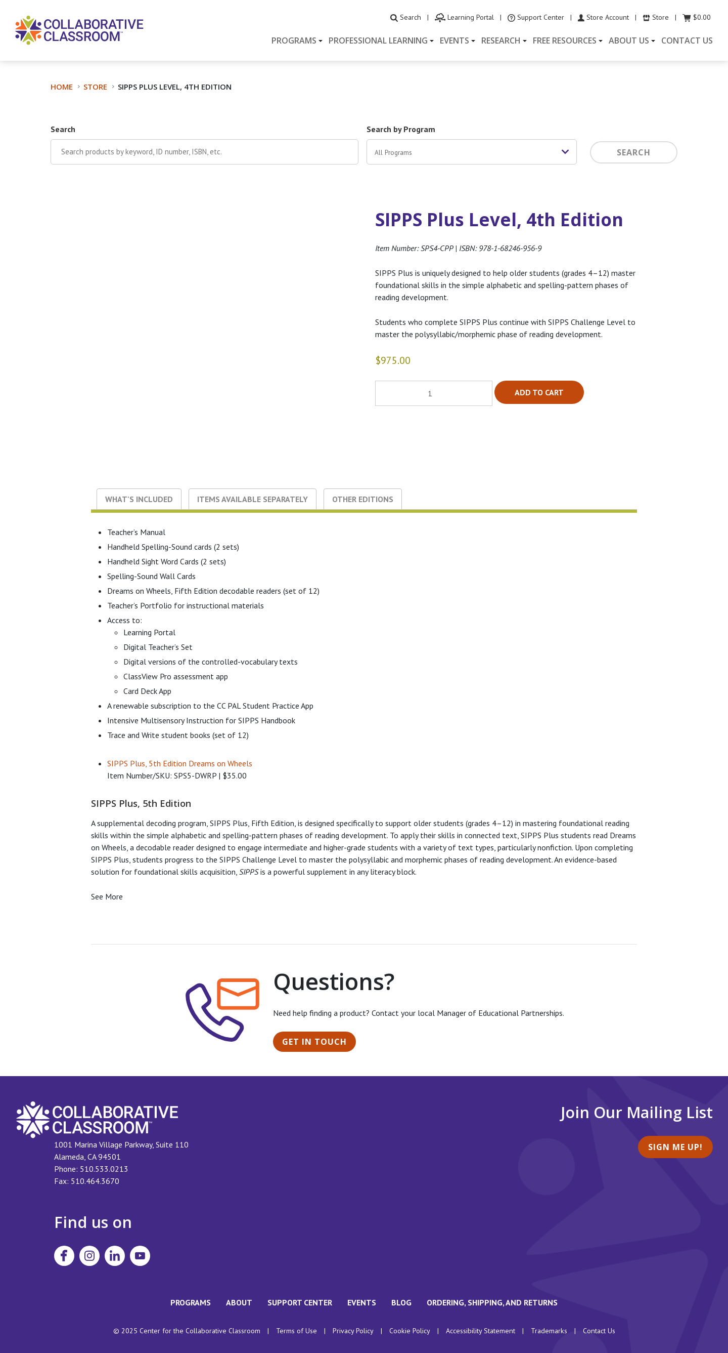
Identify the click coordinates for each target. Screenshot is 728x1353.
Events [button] (454, 40)
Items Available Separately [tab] (252, 499)
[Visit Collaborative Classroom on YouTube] (140, 1256)
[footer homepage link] (97, 1119)
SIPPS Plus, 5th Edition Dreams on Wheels (179, 763)
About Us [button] (629, 40)
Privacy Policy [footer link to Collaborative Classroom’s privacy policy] (353, 1330)
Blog (401, 1302)
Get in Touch (314, 1041)
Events (361, 1302)
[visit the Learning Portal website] (464, 17)
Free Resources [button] (565, 40)
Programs (190, 1302)
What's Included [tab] (139, 499)
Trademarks (549, 1330)
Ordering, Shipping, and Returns (492, 1302)
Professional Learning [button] (378, 40)
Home (62, 86)
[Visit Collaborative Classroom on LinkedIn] (115, 1256)
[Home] (79, 29)
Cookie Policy (409, 1330)
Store (95, 86)
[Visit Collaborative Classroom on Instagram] (89, 1256)
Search (63, 129)
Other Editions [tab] (362, 499)
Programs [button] (293, 40)
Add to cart (539, 392)
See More (107, 896)
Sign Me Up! (675, 1147)
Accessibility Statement (480, 1330)
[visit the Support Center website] (536, 17)
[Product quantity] (433, 393)
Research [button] (501, 40)
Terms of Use (296, 1330)
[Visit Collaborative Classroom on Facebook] (64, 1256)
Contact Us (687, 40)
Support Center (299, 1302)
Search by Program (401, 129)
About (239, 1302)
